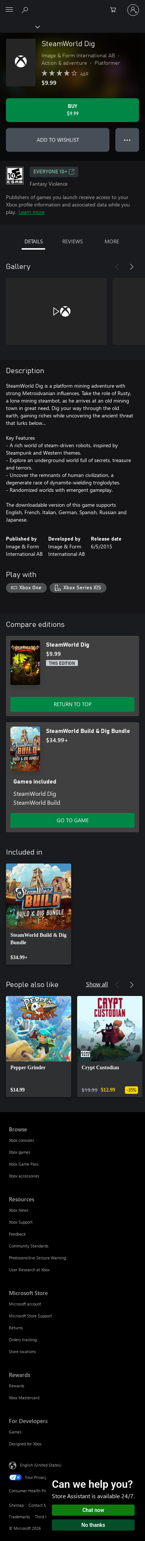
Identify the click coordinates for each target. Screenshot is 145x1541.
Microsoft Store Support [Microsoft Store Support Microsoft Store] (30, 1315)
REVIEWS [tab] (72, 241)
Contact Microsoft (45, 1505)
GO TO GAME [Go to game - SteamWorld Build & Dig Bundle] (73, 820)
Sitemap (16, 1505)
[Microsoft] (72, 5)
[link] (38, 914)
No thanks (93, 1525)
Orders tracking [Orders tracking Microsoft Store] (23, 1339)
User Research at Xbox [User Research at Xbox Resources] (29, 1269)
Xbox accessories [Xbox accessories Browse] (24, 1175)
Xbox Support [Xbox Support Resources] (21, 1222)
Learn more (32, 211)
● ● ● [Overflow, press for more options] (127, 140)
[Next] (131, 267)
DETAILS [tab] (33, 241)
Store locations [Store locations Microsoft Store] (22, 1351)
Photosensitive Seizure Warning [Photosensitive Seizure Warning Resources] (37, 1257)
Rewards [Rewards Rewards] (16, 1385)
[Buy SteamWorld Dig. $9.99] (72, 110)
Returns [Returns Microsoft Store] (16, 1327)
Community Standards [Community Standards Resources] (29, 1245)
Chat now (93, 1510)
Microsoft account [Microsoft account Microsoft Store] (25, 1303)
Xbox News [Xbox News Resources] (19, 1210)
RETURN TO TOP (73, 704)
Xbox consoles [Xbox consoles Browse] (21, 1140)
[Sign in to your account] (133, 10)
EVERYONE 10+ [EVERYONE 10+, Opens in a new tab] (54, 172)
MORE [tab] (112, 241)
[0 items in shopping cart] (115, 10)
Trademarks (19, 1516)
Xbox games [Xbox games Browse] (19, 1152)
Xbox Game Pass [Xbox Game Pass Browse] (24, 1164)
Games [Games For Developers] (15, 1431)
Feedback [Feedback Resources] (17, 1233)
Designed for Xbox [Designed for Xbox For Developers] (25, 1443)
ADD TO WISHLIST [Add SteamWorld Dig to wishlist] (58, 139)
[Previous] (116, 267)
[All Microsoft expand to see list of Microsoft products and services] (9, 10)
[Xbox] (19, 26)
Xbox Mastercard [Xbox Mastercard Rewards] (24, 1397)
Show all (97, 984)
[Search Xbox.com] (26, 10)
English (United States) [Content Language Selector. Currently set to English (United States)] (40, 1464)
